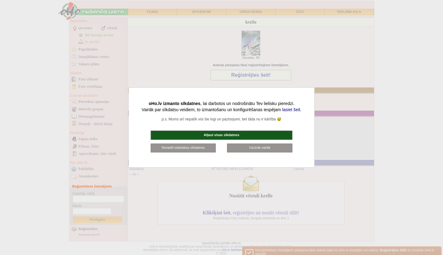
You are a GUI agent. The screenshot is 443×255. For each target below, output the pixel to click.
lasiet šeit (291, 109)
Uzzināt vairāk (259, 147)
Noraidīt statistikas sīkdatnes (183, 147)
